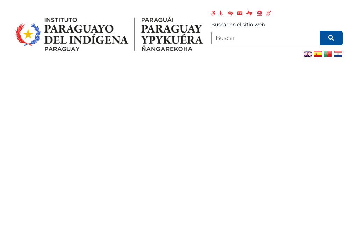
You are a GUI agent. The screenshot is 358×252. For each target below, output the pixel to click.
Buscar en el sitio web (238, 24)
